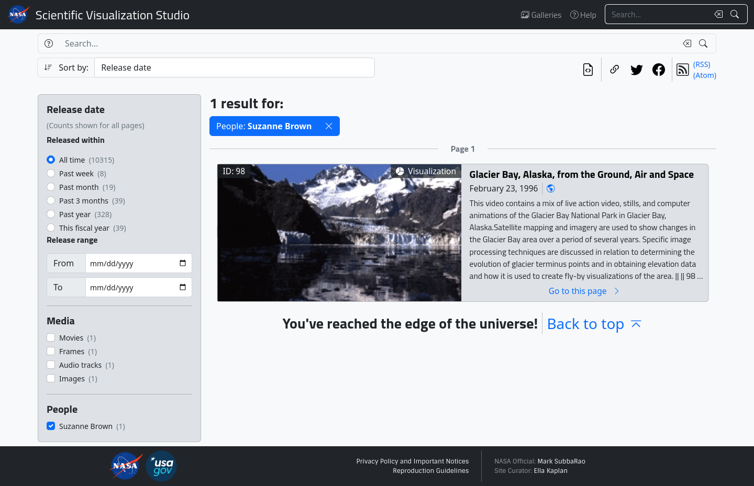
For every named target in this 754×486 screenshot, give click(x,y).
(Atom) (704, 75)
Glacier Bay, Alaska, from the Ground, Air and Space (582, 174)
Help (583, 14)
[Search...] (656, 14)
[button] (329, 126)
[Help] (48, 43)
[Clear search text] (716, 14)
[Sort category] (234, 67)
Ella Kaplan (551, 471)
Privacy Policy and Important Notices (412, 461)
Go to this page (585, 290)
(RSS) (701, 64)
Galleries (541, 14)
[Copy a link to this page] (615, 70)
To (57, 287)
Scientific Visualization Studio (113, 14)
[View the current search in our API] (588, 70)
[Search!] (736, 14)
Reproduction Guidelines (431, 471)
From (63, 263)
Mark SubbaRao (561, 461)
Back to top (595, 323)
